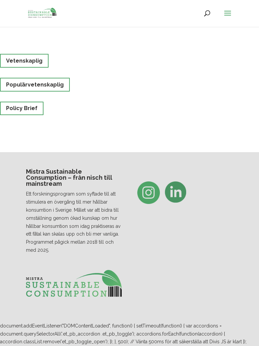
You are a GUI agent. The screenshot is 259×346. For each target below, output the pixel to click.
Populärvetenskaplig (35, 84)
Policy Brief (21, 108)
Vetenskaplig (24, 61)
